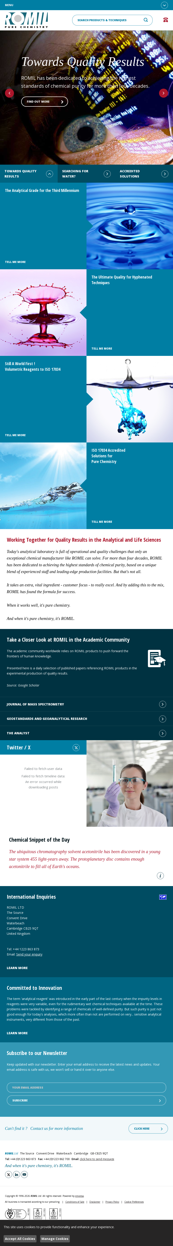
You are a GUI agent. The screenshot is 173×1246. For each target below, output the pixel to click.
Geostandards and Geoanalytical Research (86, 719)
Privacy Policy (112, 1201)
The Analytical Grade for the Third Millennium (42, 190)
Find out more (45, 102)
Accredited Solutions (144, 173)
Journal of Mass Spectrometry (86, 704)
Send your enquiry (29, 954)
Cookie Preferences (134, 1201)
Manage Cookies (54, 1239)
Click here (149, 1129)
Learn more (17, 968)
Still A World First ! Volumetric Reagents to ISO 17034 (32, 366)
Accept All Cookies (20, 1239)
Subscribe (87, 1101)
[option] (86, 91)
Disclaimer (94, 1201)
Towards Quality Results (29, 173)
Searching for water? (86, 173)
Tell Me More (15, 262)
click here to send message (97, 1159)
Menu (86, 5)
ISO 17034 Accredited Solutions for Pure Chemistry (108, 455)
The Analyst (86, 733)
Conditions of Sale (74, 1201)
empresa (79, 1196)
